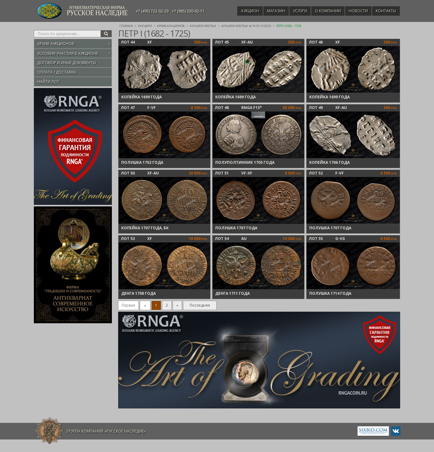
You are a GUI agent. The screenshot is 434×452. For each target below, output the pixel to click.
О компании (324, 10)
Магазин (268, 10)
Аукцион (241, 10)
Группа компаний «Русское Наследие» (106, 431)
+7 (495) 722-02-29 (152, 11)
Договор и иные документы (66, 62)
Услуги (294, 10)
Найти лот (48, 81)
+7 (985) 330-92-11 (188, 11)
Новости (355, 10)
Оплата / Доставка (56, 72)
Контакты (385, 10)
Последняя (200, 305)
